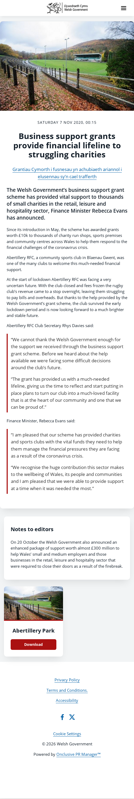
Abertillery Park (33, 630)
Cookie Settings (67, 733)
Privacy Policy (67, 679)
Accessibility (67, 700)
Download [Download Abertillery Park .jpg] (33, 644)
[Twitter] (72, 717)
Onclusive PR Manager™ (78, 754)
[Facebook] (62, 717)
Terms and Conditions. (67, 690)
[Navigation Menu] (123, 8)
